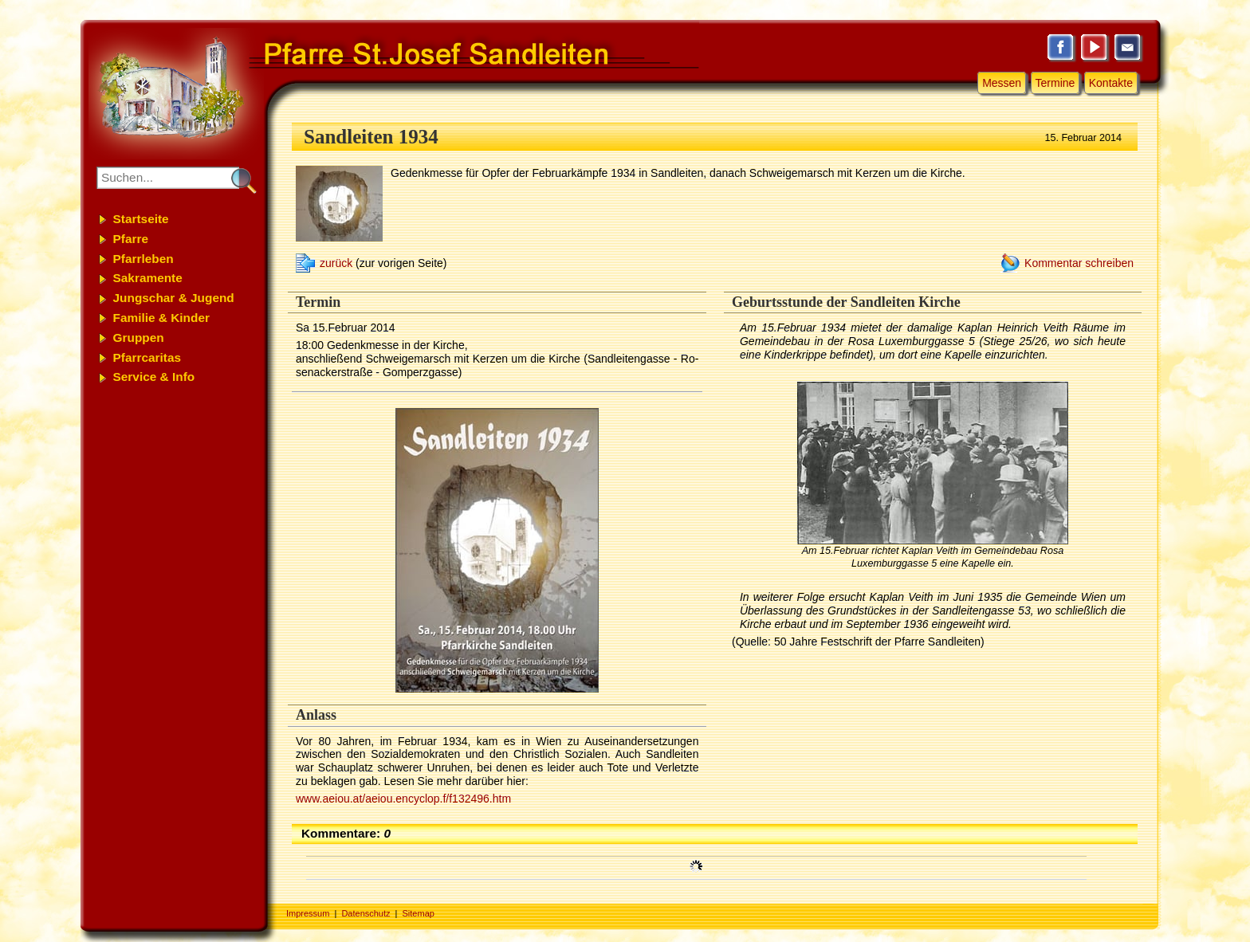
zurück (336, 263)
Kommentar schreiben (1079, 263)
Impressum (307, 913)
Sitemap (418, 913)
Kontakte (1111, 83)
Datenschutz (365, 913)
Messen (1001, 83)
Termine (1055, 83)
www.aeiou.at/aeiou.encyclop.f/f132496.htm (403, 798)
